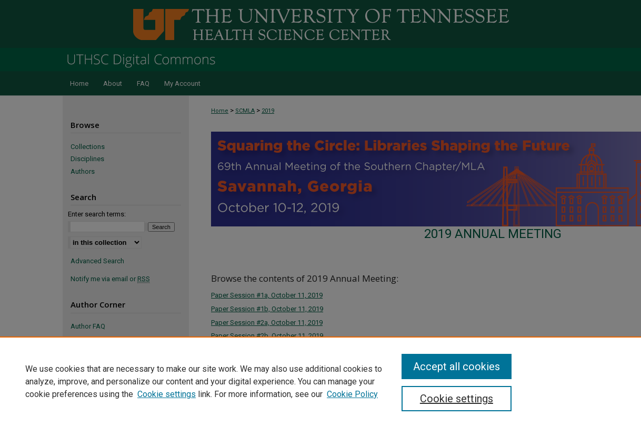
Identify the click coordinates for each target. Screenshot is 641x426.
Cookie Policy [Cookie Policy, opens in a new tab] (352, 394)
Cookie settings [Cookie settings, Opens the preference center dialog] (456, 398)
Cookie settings (166, 394)
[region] (320, 381)
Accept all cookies (456, 366)
